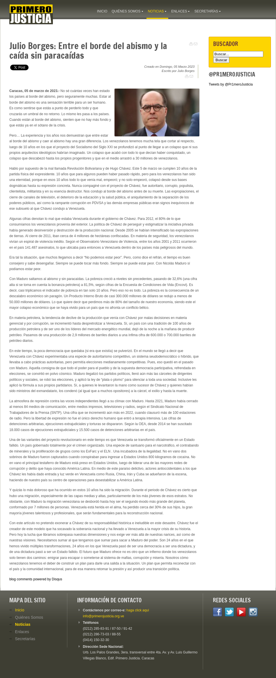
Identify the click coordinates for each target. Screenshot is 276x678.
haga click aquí (137, 610)
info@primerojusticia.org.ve (103, 616)
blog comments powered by (35, 579)
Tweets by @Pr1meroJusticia (231, 84)
